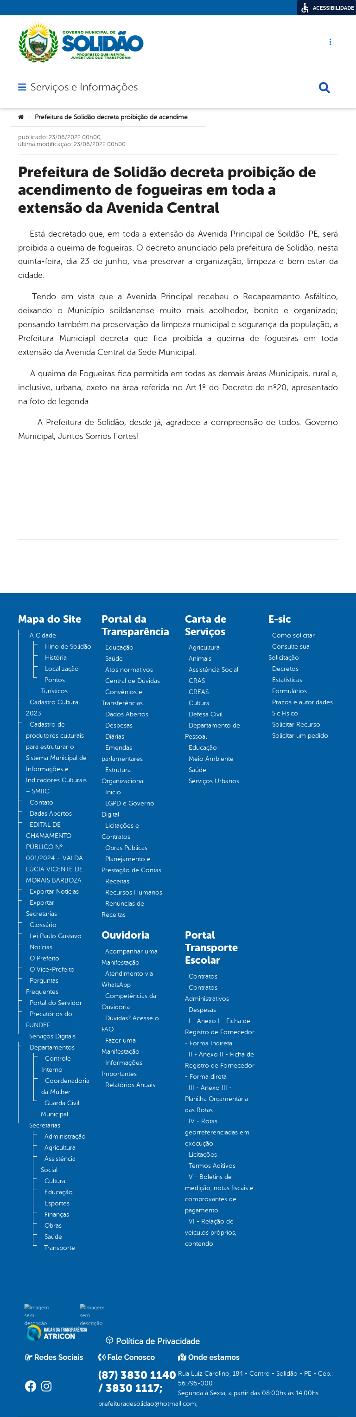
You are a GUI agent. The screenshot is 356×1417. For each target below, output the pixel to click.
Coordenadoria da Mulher (65, 1086)
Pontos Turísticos (54, 685)
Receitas (117, 881)
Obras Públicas (126, 847)
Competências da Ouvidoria (129, 1001)
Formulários (289, 691)
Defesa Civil (205, 714)
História (56, 657)
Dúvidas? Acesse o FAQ (130, 1024)
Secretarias (44, 1125)
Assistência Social (58, 1164)
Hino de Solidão (68, 646)
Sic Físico (285, 713)
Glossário (43, 924)
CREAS (199, 692)
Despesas (119, 725)
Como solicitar (293, 635)
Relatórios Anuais (130, 1085)
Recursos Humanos (133, 892)
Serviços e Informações (84, 87)
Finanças (56, 1214)
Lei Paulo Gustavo (56, 936)
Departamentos (52, 1047)
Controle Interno (56, 1064)
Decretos (285, 668)
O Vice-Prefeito (52, 969)
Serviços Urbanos (214, 781)
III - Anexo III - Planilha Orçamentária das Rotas (216, 1099)
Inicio (113, 792)
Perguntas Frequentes (42, 986)
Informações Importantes (122, 1068)
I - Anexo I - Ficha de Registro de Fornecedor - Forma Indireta (219, 1032)
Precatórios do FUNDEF (49, 1020)
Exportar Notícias (54, 891)
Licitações (203, 1154)
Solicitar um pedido (300, 735)
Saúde (53, 1236)
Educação (58, 1192)
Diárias (114, 736)
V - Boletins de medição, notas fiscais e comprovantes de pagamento (219, 1193)
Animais (200, 658)
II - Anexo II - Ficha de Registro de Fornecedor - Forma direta (219, 1065)
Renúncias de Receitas (123, 909)
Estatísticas (287, 679)
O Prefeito (44, 958)
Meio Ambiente (211, 758)
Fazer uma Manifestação (121, 1046)
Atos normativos (129, 669)
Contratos (203, 976)
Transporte (59, 1247)
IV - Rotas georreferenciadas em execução (217, 1132)
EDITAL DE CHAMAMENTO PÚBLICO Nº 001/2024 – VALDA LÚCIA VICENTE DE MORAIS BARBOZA (54, 852)
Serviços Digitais (52, 1036)
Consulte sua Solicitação (289, 652)
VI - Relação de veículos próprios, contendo (210, 1232)
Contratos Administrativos (207, 993)
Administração (65, 1136)
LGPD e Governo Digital (128, 809)
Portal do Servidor (56, 1002)
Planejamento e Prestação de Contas (131, 865)
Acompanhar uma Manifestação (130, 957)
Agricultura (60, 1147)
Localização (62, 668)
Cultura (54, 1181)
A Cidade (43, 635)
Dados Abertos (126, 714)
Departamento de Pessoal (212, 731)
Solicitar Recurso (296, 724)
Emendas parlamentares (122, 753)
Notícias (41, 947)
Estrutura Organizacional (123, 775)
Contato (41, 802)
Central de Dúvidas (132, 680)
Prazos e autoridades (302, 702)
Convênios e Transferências (122, 698)
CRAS (197, 680)
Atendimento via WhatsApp (127, 979)
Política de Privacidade (152, 1341)
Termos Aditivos (212, 1165)
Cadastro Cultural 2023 (53, 708)
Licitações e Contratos (120, 831)
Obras (53, 1225)
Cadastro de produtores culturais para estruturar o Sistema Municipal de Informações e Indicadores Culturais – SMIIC (56, 758)
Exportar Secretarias (41, 908)
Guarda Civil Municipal (60, 1109)
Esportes (57, 1203)
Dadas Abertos (51, 813)
